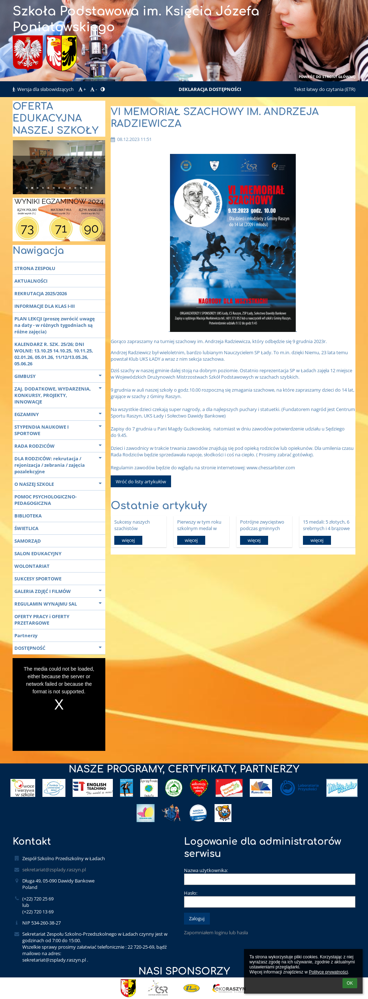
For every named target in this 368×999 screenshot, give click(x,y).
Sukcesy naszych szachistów (132, 525)
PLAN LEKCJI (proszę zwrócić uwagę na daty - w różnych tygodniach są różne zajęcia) (54, 325)
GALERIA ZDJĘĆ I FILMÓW (59, 591)
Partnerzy (25, 635)
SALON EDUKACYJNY (37, 553)
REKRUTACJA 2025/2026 (40, 293)
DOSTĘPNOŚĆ (59, 647)
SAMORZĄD (27, 541)
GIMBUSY (59, 375)
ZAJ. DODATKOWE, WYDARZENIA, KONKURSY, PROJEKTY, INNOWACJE (59, 394)
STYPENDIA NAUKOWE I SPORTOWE (59, 429)
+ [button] (81, 89)
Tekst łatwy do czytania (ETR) (324, 89)
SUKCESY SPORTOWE (37, 578)
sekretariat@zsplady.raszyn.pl (54, 869)
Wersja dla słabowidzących (44, 89)
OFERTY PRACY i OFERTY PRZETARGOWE (41, 619)
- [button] (93, 89)
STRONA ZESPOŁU (34, 268)
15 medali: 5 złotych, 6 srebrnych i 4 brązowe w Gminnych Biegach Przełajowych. (326, 525)
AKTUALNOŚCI (30, 281)
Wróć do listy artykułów (141, 481)
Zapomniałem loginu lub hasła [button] (216, 932)
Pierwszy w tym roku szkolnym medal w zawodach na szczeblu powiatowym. (200, 525)
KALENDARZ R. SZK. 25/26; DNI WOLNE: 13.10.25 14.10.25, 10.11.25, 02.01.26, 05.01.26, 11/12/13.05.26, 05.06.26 (53, 354)
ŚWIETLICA (26, 528)
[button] (103, 89)
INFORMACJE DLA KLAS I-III (44, 306)
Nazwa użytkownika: (206, 870)
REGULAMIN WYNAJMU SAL (59, 603)
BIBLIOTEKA (28, 515)
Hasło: (190, 893)
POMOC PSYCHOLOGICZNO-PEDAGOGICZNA (45, 499)
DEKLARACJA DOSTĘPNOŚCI (210, 89)
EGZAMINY (59, 414)
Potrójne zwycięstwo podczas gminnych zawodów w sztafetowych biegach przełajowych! (263, 525)
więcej (128, 540)
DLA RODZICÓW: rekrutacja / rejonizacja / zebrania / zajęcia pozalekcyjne (59, 464)
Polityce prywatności (328, 972)
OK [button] (350, 983)
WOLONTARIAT (32, 566)
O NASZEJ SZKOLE (59, 483)
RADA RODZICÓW (59, 445)
